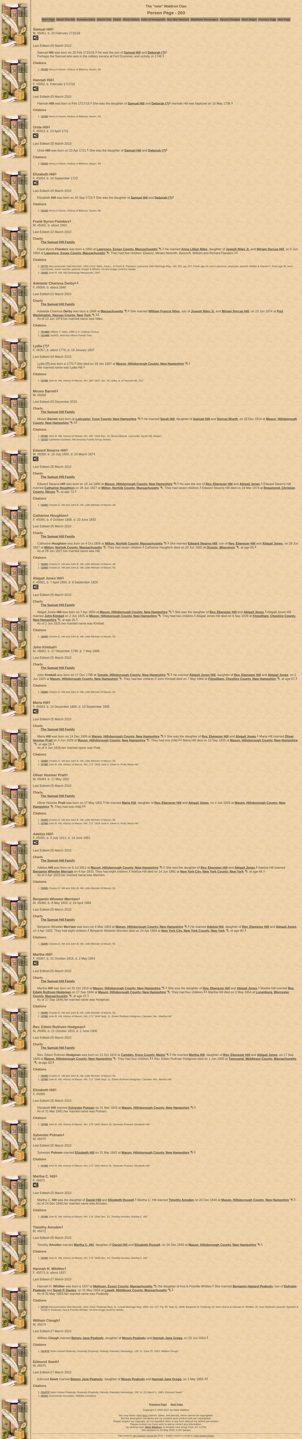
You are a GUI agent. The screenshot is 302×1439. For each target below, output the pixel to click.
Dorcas (227, 419)
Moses (134, 1338)
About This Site (65, 19)
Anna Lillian (194, 249)
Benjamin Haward (253, 1286)
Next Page (284, 19)
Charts (117, 19)
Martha (197, 1055)
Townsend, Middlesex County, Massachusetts (262, 1058)
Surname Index (86, 19)
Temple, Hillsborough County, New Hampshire (131, 675)
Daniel (93, 1200)
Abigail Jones (202, 675)
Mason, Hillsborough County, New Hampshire (150, 363)
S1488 (45, 335)
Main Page (48, 19)
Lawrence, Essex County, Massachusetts (127, 249)
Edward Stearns (202, 543)
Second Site (152, 1436)
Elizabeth (84, 1152)
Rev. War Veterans (178, 19)
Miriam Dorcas (270, 249)
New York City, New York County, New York (212, 871)
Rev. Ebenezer (219, 484)
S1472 (45, 1351)
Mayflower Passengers (204, 19)
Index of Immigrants (153, 19)
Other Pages (249, 19)
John (54, 616)
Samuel (132, 52)
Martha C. (84, 1244)
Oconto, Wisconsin (221, 547)
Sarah (167, 419)
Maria (129, 802)
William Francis (164, 311)
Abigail (250, 484)
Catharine (59, 488)
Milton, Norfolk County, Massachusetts (130, 488)
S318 (44, 69)
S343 (44, 272)
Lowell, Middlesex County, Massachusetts (136, 1290)
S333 (44, 1395)
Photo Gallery (131, 19)
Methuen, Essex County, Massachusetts (123, 1286)
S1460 (45, 331)
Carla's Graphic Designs (203, 1436)
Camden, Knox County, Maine (143, 1055)
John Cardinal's (139, 1436)
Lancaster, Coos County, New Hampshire (106, 419)
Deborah (156, 52)
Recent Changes (230, 19)
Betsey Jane (87, 1338)
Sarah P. (64, 1290)
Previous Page (267, 19)
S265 (44, 504)
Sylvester (81, 1107)
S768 (44, 380)
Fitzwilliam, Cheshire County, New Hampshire (242, 679)
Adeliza (215, 926)
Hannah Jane (167, 1338)
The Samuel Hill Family (58, 242)
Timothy (181, 1200)
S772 (44, 266)
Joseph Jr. (238, 249)
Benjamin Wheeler (53, 871)
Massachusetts (112, 311)
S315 (44, 439)
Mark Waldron (153, 1427)
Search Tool (104, 19)
